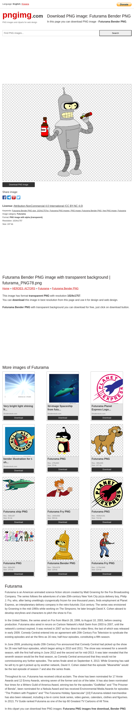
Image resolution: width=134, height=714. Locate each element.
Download (18, 418)
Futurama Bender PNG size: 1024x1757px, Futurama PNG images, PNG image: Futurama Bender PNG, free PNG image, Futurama (69, 211)
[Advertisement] (67, 61)
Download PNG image (18, 185)
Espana (25, 4)
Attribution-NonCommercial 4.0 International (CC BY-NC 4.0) (48, 206)
